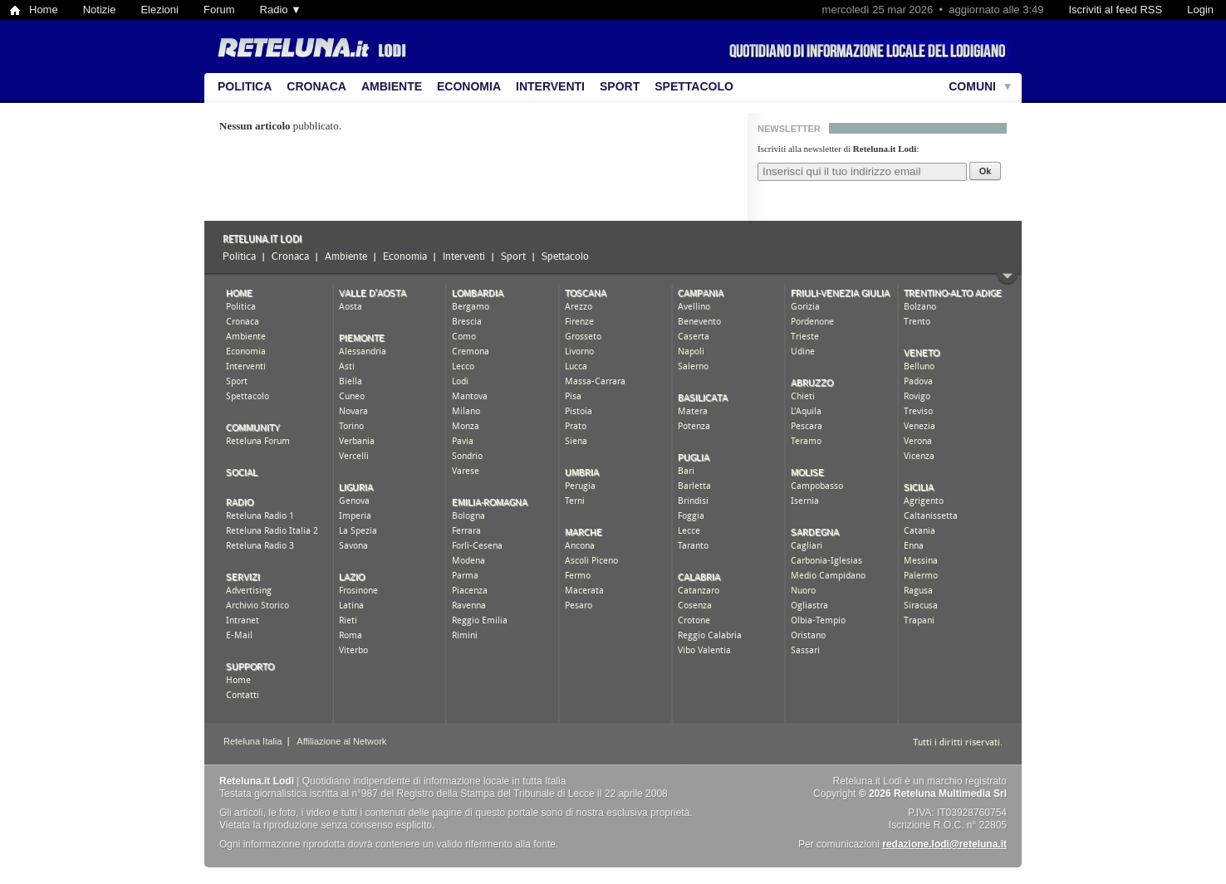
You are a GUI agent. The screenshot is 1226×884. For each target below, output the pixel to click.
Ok (985, 171)
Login (1200, 9)
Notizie (99, 9)
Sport (620, 86)
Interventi (550, 86)
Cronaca (316, 86)
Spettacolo (694, 86)
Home (43, 9)
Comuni (972, 86)
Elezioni (159, 9)
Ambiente (391, 86)
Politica (245, 86)
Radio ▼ (281, 9)
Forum (219, 9)
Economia (469, 86)
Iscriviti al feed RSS (1115, 9)
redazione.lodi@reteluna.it (944, 844)
